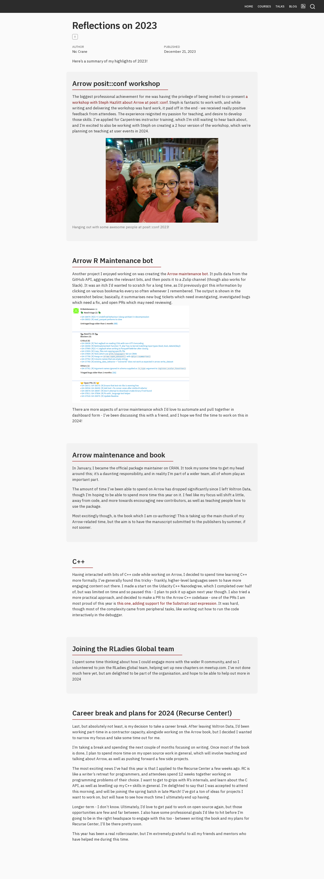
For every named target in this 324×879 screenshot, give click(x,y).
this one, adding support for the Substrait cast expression (166, 603)
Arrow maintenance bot (187, 273)
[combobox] (312, 6)
